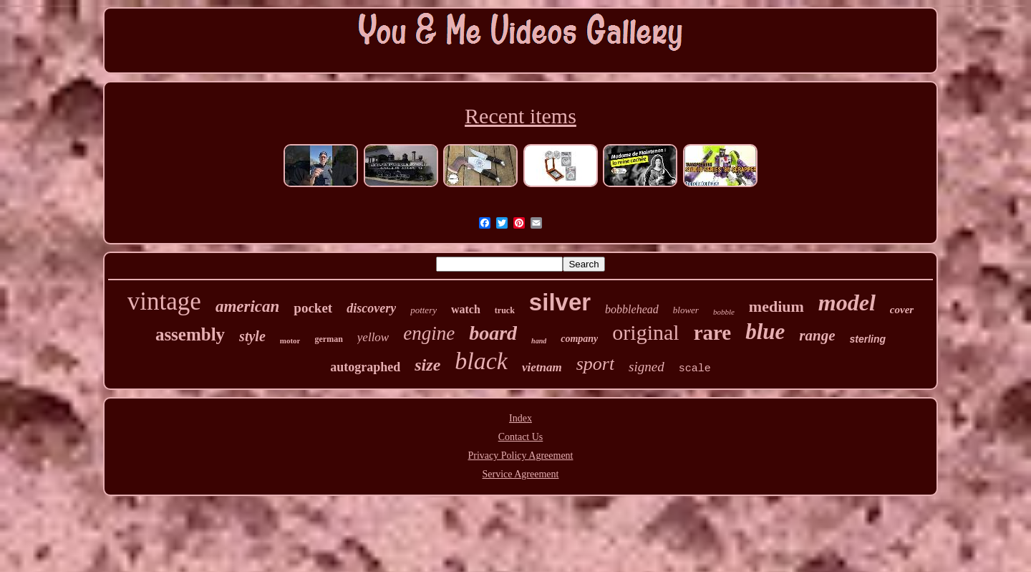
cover (902, 309)
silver (560, 302)
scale (695, 369)
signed (646, 366)
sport (595, 363)
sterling (868, 339)
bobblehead (632, 309)
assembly (190, 334)
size (427, 365)
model (847, 302)
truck (505, 310)
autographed (365, 367)
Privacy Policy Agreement (520, 455)
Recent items (520, 116)
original (645, 332)
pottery (423, 310)
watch (465, 309)
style (252, 336)
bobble (724, 312)
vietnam (542, 367)
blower (686, 310)
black (481, 361)
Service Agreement (521, 474)
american (247, 306)
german (328, 339)
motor (290, 340)
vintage (164, 301)
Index (520, 418)
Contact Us (520, 437)
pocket (313, 307)
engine (429, 333)
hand (538, 341)
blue (765, 331)
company (579, 338)
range (817, 335)
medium (776, 306)
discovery (371, 308)
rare (713, 332)
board (493, 333)
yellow (373, 337)
